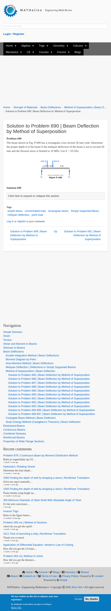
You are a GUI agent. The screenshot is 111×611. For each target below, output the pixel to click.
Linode (98, 576)
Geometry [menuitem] (59, 46)
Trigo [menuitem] (42, 46)
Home (6, 107)
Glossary (70, 572)
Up (55, 231)
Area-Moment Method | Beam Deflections (30, 363)
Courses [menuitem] (44, 53)
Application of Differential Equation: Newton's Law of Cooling (38, 544)
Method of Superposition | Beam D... (85, 107)
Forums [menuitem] (62, 53)
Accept (78, 599)
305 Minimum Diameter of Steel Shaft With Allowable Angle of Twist (42, 500)
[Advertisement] (55, 79)
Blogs (56, 572)
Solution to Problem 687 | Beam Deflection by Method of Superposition (49, 382)
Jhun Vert (76, 587)
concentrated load (35, 211)
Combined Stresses (14, 433)
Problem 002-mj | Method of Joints (23, 556)
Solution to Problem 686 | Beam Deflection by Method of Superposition (49, 378)
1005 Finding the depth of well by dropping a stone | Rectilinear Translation (46, 477)
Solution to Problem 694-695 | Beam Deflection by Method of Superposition (51, 410)
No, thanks (91, 599)
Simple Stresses (12, 332)
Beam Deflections (51, 107)
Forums (43, 572)
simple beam (15, 211)
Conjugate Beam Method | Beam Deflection (31, 417)
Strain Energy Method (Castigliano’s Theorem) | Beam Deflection (43, 421)
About (14, 576)
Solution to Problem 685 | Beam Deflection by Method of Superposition (49, 375)
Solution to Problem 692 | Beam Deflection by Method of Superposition (49, 402)
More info (16, 608)
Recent (85, 572)
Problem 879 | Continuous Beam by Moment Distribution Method (40, 455)
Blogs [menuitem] (77, 52)
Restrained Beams (14, 425)
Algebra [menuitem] (26, 46)
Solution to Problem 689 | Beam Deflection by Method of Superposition (28, 235)
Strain (6, 335)
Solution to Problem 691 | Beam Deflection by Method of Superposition (82, 235)
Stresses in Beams (14, 347)
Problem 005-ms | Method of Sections (25, 522)
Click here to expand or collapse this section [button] (33, 196)
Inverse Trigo (10, 511)
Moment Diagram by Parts (21, 359)
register (21, 221)
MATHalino (31, 10)
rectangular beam (58, 211)
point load (37, 214)
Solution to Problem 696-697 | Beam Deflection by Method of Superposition (51, 414)
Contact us (29, 576)
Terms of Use (49, 576)
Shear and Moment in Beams (20, 343)
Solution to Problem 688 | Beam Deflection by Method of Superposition (49, 386)
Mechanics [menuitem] (12, 53)
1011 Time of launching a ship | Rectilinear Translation (34, 533)
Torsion (7, 339)
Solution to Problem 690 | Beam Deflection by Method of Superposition (49, 394)
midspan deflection (18, 214)
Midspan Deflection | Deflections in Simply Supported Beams (41, 367)
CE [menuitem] (29, 53)
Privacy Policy (70, 576)
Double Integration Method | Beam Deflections (32, 355)
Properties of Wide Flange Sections (23, 441)
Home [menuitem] (10, 46)
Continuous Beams (14, 429)
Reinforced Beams (14, 437)
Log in (10, 221)
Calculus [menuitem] (78, 46)
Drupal (63, 580)
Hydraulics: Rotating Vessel (19, 466)
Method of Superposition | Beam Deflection (30, 371)
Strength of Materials (25, 107)
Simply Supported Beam (85, 211)
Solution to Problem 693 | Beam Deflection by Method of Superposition (49, 406)
